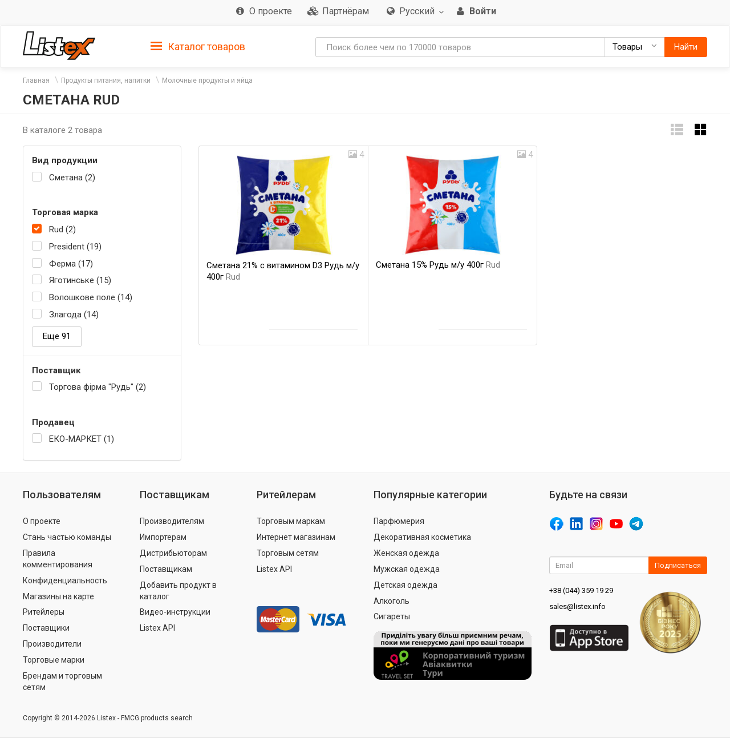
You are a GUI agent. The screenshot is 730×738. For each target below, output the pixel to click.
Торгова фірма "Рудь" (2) (97, 387)
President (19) (75, 246)
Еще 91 (57, 336)
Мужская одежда (407, 569)
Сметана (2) (72, 177)
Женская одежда (406, 553)
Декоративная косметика (422, 537)
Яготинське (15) (80, 280)
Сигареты (392, 616)
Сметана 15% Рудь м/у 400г (438, 265)
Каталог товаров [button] (198, 46)
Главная (36, 80)
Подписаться (678, 565)
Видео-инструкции (175, 611)
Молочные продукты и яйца (207, 80)
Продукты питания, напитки (106, 80)
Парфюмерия (399, 521)
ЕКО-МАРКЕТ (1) (81, 439)
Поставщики (46, 627)
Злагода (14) (74, 314)
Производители (52, 643)
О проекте (41, 521)
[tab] (198, 46)
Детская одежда (405, 585)
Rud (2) (62, 229)
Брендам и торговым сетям (62, 681)
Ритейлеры (43, 611)
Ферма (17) (71, 264)
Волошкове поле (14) (90, 297)
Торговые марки (53, 659)
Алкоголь (391, 601)
